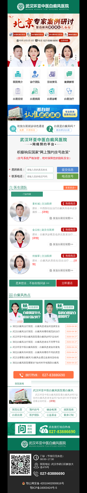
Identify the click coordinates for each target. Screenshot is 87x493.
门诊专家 (27, 194)
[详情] (45, 212)
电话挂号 (68, 176)
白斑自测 (17, 415)
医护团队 (34, 415)
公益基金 (52, 415)
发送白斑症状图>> (63, 218)
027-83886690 (52, 473)
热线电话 (70, 203)
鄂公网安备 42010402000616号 (45, 483)
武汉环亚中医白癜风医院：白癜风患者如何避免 (36, 347)
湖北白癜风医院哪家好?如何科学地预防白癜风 (36, 362)
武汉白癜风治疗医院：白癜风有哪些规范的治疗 (36, 331)
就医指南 (69, 409)
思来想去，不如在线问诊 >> (32, 283)
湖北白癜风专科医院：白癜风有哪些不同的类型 (36, 352)
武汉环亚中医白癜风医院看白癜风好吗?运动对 (36, 336)
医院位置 (17, 409)
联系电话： (18, 176)
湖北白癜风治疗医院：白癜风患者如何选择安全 (36, 326)
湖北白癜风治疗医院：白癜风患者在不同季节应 (36, 342)
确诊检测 (52, 409)
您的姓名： (18, 169)
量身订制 (69, 415)
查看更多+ (70, 187)
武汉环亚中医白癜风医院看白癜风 (53, 390)
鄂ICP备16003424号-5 (43, 487)
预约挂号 (34, 409)
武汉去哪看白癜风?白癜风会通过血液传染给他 (36, 357)
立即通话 (67, 283)
